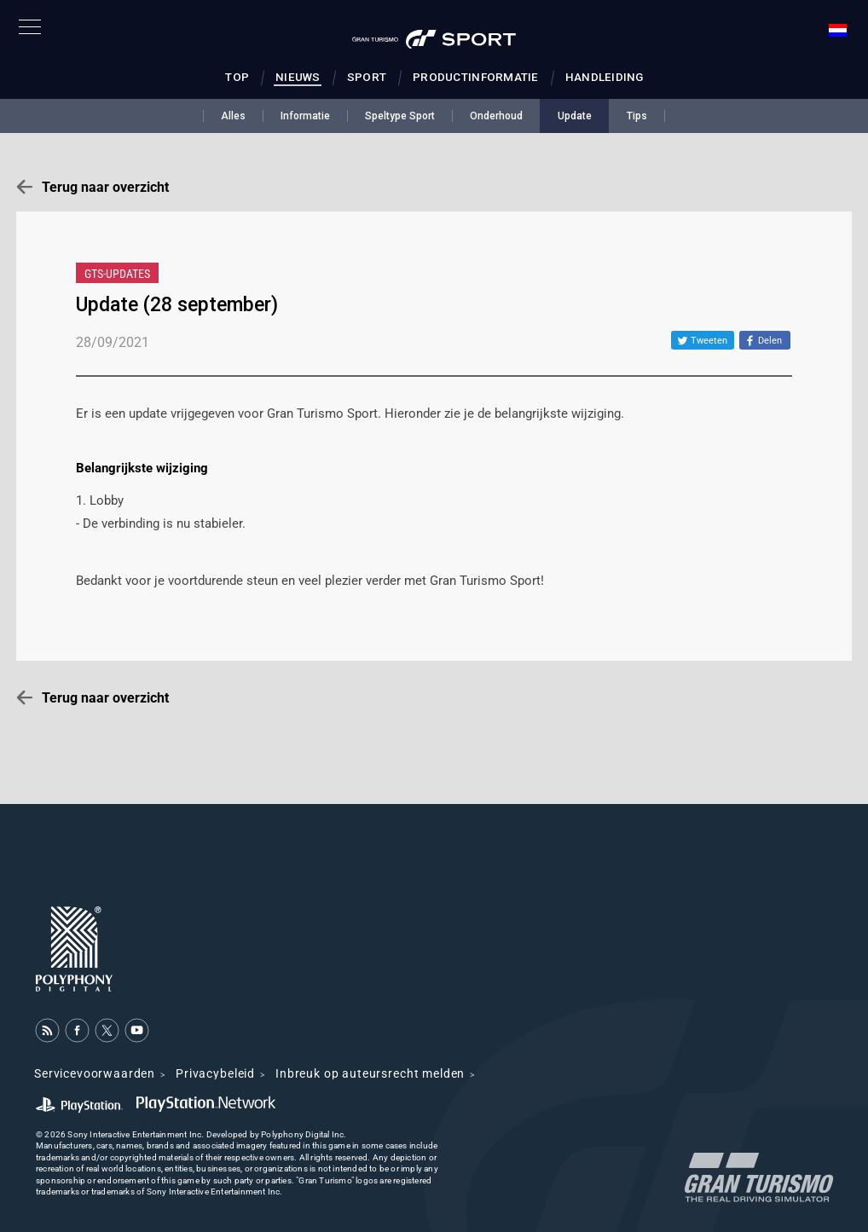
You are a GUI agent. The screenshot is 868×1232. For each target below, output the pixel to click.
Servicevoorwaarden (94, 1073)
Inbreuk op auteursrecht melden (370, 1073)
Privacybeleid (215, 1073)
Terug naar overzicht (105, 187)
